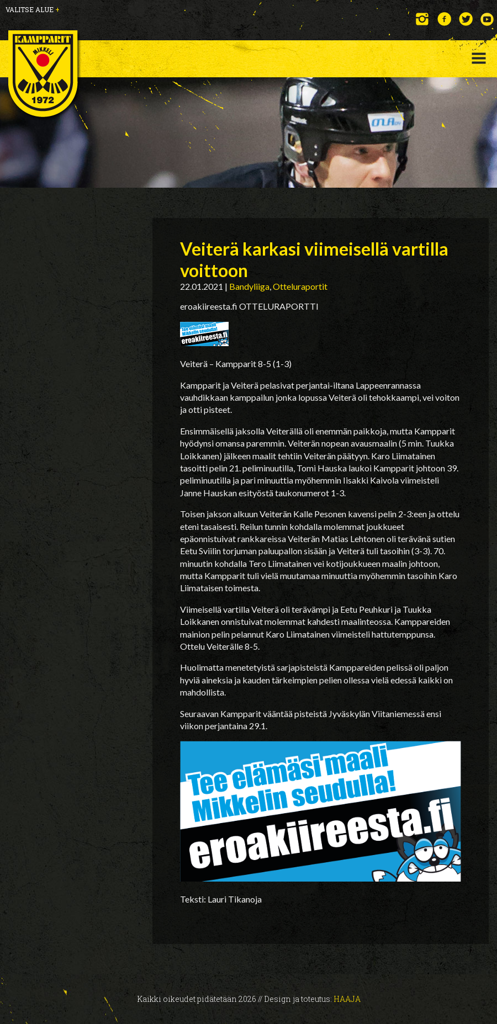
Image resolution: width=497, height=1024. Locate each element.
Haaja (347, 999)
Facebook (444, 19)
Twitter (466, 19)
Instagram (423, 19)
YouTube (487, 19)
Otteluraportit (300, 286)
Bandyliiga (249, 286)
